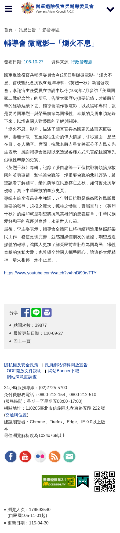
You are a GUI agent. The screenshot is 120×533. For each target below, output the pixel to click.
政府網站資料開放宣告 (66, 365)
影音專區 (51, 30)
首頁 (8, 30)
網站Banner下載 (63, 371)
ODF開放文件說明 (24, 371)
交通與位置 (16, 415)
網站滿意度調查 (22, 377)
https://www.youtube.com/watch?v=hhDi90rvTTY (50, 273)
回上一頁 (22, 341)
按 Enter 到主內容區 (24, 3)
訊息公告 (27, 30)
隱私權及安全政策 (21, 365)
